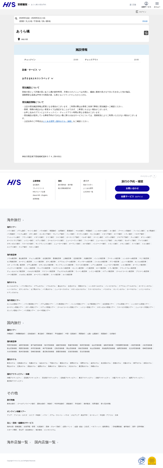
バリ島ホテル (47, 289)
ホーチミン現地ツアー (15, 307)
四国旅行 (104, 334)
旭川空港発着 (49, 345)
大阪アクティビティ (119, 378)
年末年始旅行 (59, 404)
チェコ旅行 (135, 237)
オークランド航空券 (41, 275)
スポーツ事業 (12, 430)
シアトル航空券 (96, 265)
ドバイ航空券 (55, 275)
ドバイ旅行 (136, 244)
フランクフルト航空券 (128, 268)
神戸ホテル (137, 363)
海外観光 (87, 404)
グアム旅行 (21, 231)
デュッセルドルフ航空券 (16, 271)
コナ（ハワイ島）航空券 (16, 265)
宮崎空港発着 (35, 352)
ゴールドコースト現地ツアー (67, 307)
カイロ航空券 (67, 275)
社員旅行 (40, 427)
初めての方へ (88, 185)
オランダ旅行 (110, 237)
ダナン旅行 (33, 234)
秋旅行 (49, 404)
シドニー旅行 (28, 240)
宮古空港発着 (85, 352)
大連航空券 (88, 258)
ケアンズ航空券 (108, 271)
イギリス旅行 (39, 237)
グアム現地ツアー (46, 304)
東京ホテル (11, 363)
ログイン (142, 12)
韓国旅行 (53, 231)
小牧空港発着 (135, 345)
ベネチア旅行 (139, 234)
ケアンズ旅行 (40, 240)
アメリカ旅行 (143, 240)
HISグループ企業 (39, 192)
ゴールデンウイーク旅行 (26, 404)
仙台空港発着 (96, 345)
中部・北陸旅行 (71, 334)
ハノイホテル (12, 289)
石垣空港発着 (73, 352)
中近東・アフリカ (106, 415)
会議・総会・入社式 (81, 427)
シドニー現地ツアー (87, 307)
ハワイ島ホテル (26, 286)
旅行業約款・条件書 (65, 185)
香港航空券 (57, 258)
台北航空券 (47, 258)
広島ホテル (21, 366)
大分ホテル (73, 366)
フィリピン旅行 (139, 231)
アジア (9, 415)
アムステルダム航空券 (65, 271)
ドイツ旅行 (50, 237)
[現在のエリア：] (24, 4)
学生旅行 (78, 404)
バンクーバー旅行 (99, 244)
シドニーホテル (144, 289)
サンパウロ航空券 (43, 268)
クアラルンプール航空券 (67, 262)
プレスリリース (38, 188)
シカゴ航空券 (126, 265)
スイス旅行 (60, 237)
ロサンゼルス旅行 (13, 244)
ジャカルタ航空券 (100, 262)
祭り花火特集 (106, 404)
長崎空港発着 (147, 348)
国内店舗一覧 (47, 442)
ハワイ (45, 415)
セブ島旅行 (151, 231)
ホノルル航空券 (140, 262)
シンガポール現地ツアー (140, 304)
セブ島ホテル (35, 289)
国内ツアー (11, 330)
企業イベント (67, 427)
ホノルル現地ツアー (14, 304)
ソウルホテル (51, 286)
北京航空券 (77, 258)
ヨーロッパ (94, 415)
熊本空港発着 (24, 352)
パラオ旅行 (43, 231)
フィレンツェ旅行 (13, 237)
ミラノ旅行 (128, 234)
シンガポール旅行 (100, 231)
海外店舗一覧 (19, 442)
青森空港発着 (73, 345)
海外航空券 (11, 255)
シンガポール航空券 (130, 258)
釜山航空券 (23, 258)
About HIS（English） (41, 195)
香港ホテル (82, 286)
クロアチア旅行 (122, 237)
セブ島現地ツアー (93, 304)
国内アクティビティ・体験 (18, 374)
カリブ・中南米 (34, 415)
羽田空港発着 (12, 345)
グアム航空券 (32, 265)
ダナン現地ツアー (31, 307)
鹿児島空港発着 (48, 352)
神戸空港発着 (47, 348)
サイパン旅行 (32, 231)
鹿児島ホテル (84, 366)
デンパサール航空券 (85, 262)
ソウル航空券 (12, 258)
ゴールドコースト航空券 (125, 271)
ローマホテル (132, 289)
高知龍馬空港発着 (108, 348)
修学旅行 (127, 427)
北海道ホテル (22, 363)
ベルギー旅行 (86, 237)
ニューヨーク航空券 (111, 265)
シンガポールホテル (96, 286)
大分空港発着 (12, 352)
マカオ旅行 (80, 231)
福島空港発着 (108, 345)
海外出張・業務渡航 (14, 427)
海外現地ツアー (13, 300)
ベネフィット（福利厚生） (101, 427)
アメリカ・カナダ (20, 415)
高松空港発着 (83, 348)
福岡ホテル (42, 366)
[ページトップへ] (154, 175)
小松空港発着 (147, 345)
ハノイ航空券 (39, 262)
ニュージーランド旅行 (74, 240)
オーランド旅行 (74, 244)
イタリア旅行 (107, 234)
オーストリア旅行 (72, 237)
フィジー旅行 (89, 240)
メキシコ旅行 (125, 244)
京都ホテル (117, 363)
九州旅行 (113, 334)
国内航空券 (11, 341)
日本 (116, 415)
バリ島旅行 (11, 234)
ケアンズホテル (12, 292)
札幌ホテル (33, 363)
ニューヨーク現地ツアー (144, 307)
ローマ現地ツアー (43, 310)
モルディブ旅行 (130, 240)
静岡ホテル (74, 363)
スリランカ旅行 (82, 234)
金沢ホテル (95, 363)
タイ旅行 (113, 231)
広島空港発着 (59, 348)
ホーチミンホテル (145, 286)
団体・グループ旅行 (53, 427)
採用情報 (36, 199)
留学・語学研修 (138, 427)
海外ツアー (11, 227)
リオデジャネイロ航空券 (61, 268)
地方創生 (39, 430)
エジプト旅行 (12, 247)
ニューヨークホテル (62, 289)
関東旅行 (49, 334)
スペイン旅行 (98, 237)
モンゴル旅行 (95, 234)
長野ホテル (84, 363)
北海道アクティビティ (68, 378)
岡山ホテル (11, 366)
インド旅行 (70, 234)
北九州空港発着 (134, 348)
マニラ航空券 (144, 258)
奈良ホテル (148, 363)
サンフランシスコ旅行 (44, 244)
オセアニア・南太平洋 (79, 415)
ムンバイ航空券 (127, 262)
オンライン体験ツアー (16, 411)
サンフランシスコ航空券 (64, 265)
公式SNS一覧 (88, 192)
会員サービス (146, 4)
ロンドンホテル (119, 289)
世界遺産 (95, 404)
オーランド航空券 (139, 265)
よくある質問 (88, 188)
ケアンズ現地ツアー (47, 307)
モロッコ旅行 (34, 247)
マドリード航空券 (48, 271)
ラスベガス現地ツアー (125, 307)
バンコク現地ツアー (78, 304)
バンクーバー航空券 (14, 268)
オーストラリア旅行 (14, 240)
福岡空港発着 (122, 348)
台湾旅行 (61, 231)
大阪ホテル (127, 363)
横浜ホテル (64, 363)
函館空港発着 (61, 345)
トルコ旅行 (146, 244)
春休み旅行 (11, 404)
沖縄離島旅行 (20, 334)
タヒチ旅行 (118, 240)
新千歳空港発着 (36, 345)
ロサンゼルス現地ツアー (106, 307)
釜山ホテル (62, 286)
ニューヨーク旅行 (60, 244)
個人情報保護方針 (64, 188)
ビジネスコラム (50, 430)
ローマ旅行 (118, 234)
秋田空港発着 (85, 345)
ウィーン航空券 (81, 271)
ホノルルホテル (12, 286)
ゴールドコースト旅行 (55, 240)
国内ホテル (11, 359)
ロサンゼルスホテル (78, 289)
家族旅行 (69, 404)
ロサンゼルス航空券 (46, 265)
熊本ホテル (62, 366)
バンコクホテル (111, 286)
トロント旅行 (113, 244)
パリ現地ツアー (29, 310)
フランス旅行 (27, 237)
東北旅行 (41, 334)
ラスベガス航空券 (82, 265)
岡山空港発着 (71, 348)
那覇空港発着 (61, 352)
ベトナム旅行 (22, 234)
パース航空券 (12, 275)
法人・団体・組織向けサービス (20, 423)
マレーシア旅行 (58, 234)
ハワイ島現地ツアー (31, 304)
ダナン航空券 (51, 262)
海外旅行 (15, 220)
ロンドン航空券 (78, 268)
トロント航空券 (29, 268)
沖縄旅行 (10, 334)
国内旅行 (15, 323)
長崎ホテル (52, 366)
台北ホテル (72, 286)
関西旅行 (82, 334)
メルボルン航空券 (25, 275)
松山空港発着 (95, 348)
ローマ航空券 (101, 268)
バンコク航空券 (99, 258)
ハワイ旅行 (11, 231)
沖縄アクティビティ (14, 378)
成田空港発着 (24, 345)
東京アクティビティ (86, 378)
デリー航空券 (114, 262)
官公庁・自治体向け (26, 430)
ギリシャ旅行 (146, 237)
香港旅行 (70, 231)
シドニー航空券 (94, 271)
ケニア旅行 (23, 247)
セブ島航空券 (12, 262)
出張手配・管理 (29, 427)
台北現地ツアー (108, 304)
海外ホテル (11, 282)
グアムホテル (39, 286)
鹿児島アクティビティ (15, 381)
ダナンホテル (24, 289)
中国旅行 (89, 231)
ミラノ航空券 (113, 268)
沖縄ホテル (95, 366)
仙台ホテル (43, 363)
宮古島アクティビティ (50, 378)
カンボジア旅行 (45, 234)
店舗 (133, 5)
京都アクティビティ (103, 378)
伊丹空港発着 (35, 348)
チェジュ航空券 (34, 258)
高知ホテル (32, 366)
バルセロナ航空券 (33, 271)
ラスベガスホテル (94, 289)
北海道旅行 (32, 334)
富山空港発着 (12, 348)
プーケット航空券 (113, 258)
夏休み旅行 (41, 404)
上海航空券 (67, 258)
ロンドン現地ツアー (14, 310)
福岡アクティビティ (136, 378)
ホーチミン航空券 (25, 262)
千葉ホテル (54, 363)
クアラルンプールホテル (128, 286)
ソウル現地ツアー (122, 304)
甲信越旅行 (59, 334)
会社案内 (36, 185)
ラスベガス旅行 (27, 244)
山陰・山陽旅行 (93, 334)
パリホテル (107, 289)
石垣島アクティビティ (32, 378)
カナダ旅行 (87, 244)
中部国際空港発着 (122, 345)
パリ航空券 (90, 268)
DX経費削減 (117, 427)
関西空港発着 (24, 348)
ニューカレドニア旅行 (104, 240)
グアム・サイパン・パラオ (59, 415)
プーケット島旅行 (124, 231)
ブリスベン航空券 (142, 271)
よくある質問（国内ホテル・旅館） (58, 121)
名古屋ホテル (106, 363)
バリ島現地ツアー (62, 304)
